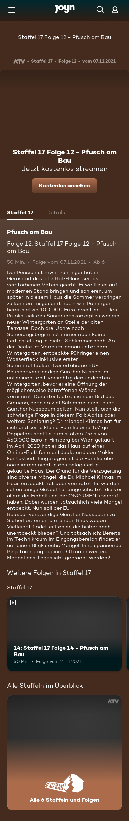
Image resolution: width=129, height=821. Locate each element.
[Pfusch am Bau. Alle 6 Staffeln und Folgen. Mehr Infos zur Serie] (64, 752)
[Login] (115, 9)
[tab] (20, 213)
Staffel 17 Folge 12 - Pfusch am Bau (64, 37)
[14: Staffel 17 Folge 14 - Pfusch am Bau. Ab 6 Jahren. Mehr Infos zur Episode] (64, 633)
